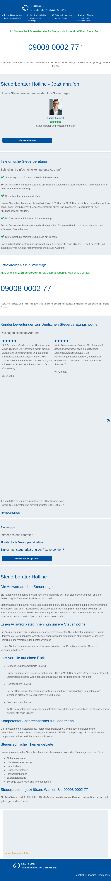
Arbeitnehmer (36, 542)
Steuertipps (8, 527)
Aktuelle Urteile (9, 542)
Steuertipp (23, 542)
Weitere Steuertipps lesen (27, 558)
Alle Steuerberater (27, 140)
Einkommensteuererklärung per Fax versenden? (32, 549)
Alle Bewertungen (10, 512)
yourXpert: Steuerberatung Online (16, 853)
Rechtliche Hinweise (85, 875)
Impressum (104, 875)
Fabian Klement (55, 118)
